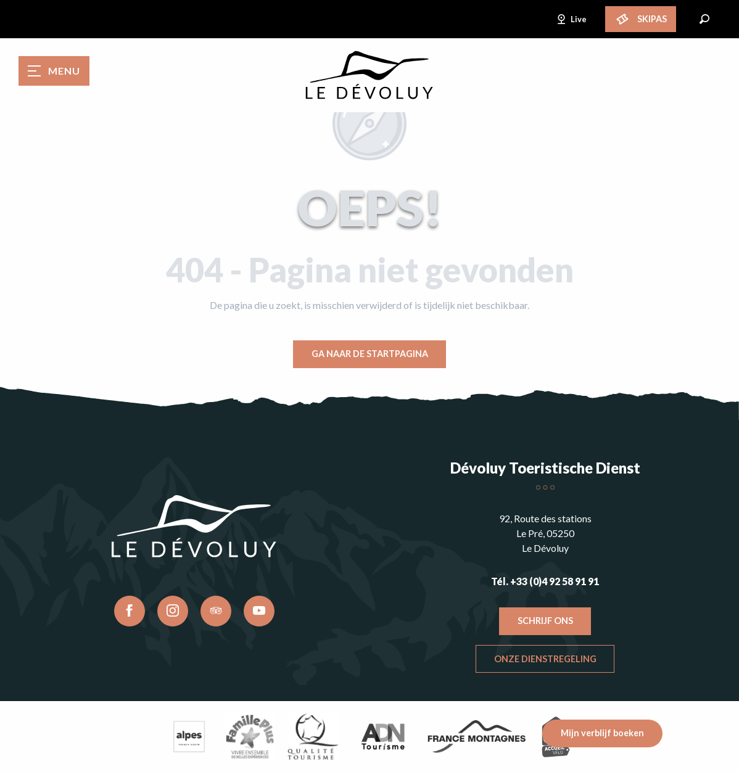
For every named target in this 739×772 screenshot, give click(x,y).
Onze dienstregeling (545, 659)
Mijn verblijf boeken (602, 733)
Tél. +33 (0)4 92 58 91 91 (545, 581)
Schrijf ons (545, 620)
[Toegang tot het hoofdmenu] (54, 71)
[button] (704, 19)
